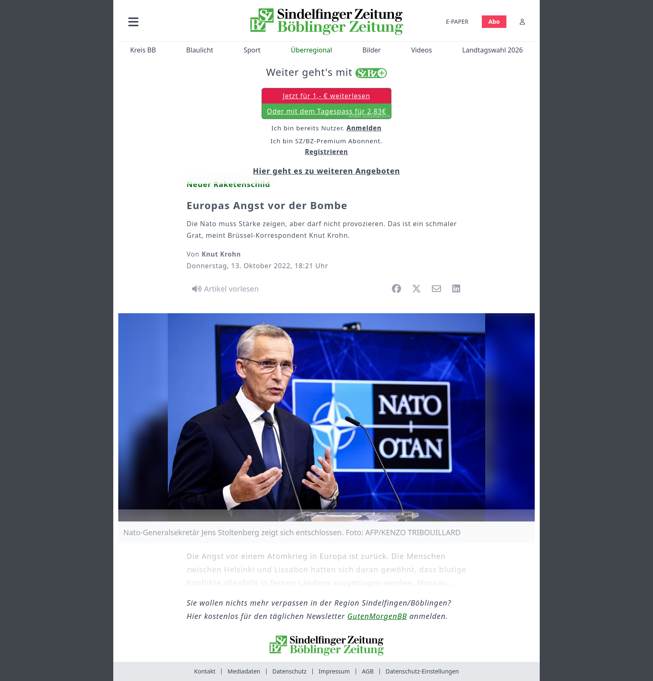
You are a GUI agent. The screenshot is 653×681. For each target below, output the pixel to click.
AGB (368, 671)
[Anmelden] (522, 21)
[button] (177, 21)
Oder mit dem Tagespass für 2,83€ (328, 113)
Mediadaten (243, 671)
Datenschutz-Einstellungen (422, 671)
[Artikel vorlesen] (224, 288)
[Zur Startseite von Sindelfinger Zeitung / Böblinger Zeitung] (326, 21)
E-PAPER (457, 21)
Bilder (371, 50)
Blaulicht (199, 50)
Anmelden (363, 128)
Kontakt (204, 671)
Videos (421, 50)
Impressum (334, 671)
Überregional (311, 50)
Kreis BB (143, 50)
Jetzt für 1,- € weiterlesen (326, 95)
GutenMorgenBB (377, 616)
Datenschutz (289, 671)
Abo (494, 21)
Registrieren (326, 151)
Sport (252, 50)
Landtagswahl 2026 (492, 50)
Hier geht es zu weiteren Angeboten (326, 171)
